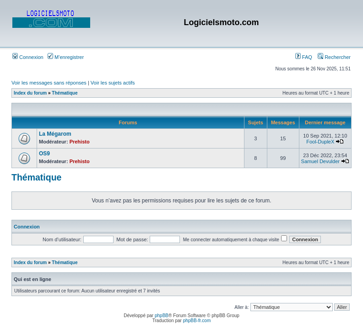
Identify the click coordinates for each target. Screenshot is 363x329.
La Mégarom (55, 134)
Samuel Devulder (320, 161)
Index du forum (30, 93)
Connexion (27, 57)
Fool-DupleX (320, 141)
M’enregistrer (66, 57)
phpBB (161, 315)
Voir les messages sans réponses (49, 82)
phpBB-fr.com (197, 320)
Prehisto (80, 141)
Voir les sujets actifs (113, 82)
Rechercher (334, 57)
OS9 (44, 153)
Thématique (64, 93)
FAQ (303, 57)
